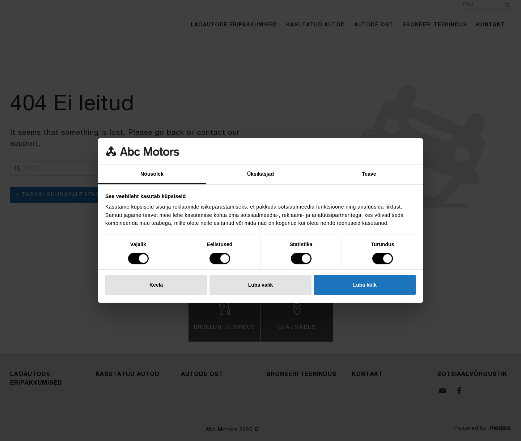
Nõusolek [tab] (152, 174)
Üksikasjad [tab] (260, 174)
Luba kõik (365, 285)
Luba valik (260, 285)
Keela (156, 285)
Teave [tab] (369, 174)
